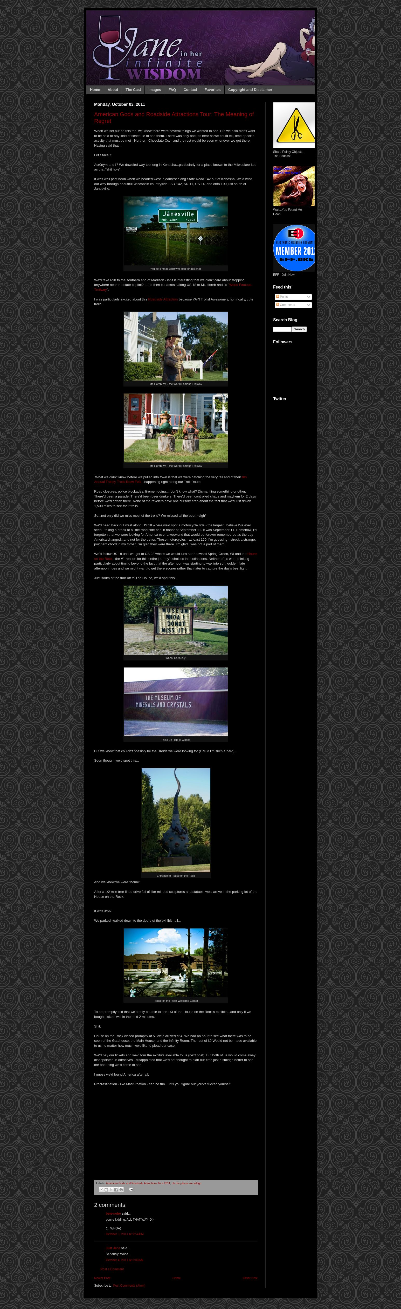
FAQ (172, 90)
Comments (285, 305)
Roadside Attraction (163, 299)
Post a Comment (112, 1269)
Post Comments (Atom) (129, 1285)
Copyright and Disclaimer (250, 90)
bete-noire (113, 1213)
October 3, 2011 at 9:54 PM (125, 1234)
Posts (282, 297)
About (113, 90)
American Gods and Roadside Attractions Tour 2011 (138, 1183)
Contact (190, 90)
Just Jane (113, 1248)
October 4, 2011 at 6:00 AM (124, 1260)
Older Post (250, 1278)
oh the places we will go (187, 1183)
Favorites (213, 90)
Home (95, 90)
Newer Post (102, 1278)
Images (154, 90)
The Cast (133, 90)
